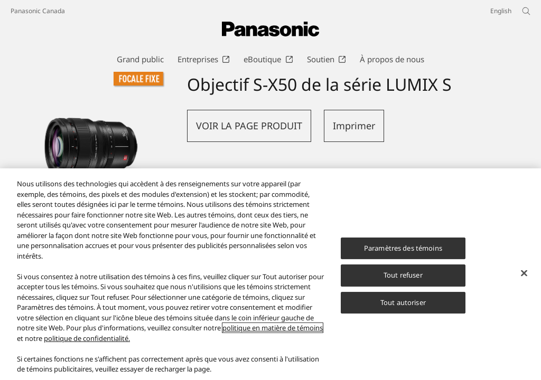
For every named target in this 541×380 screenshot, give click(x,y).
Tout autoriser (403, 302)
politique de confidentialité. (87, 338)
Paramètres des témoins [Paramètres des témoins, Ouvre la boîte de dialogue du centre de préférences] (403, 248)
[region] (270, 274)
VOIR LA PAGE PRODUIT (249, 125)
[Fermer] (524, 272)
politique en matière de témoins (272, 327)
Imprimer (354, 125)
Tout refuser (403, 275)
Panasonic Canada (38, 10)
